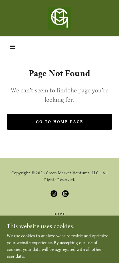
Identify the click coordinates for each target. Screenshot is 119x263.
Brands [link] (59, 227)
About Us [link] (59, 221)
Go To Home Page (59, 122)
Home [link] (59, 214)
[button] (12, 46)
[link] (59, 18)
